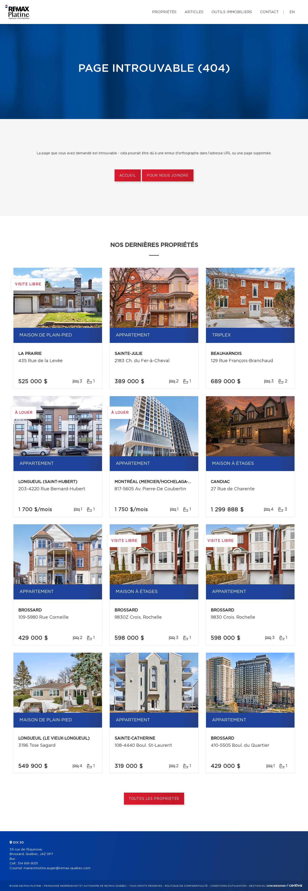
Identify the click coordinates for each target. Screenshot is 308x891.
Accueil (127, 175)
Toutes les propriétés (154, 799)
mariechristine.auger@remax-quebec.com (57, 868)
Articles (194, 12)
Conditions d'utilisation (228, 886)
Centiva (294, 885)
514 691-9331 (28, 863)
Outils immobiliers (232, 12)
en (292, 12)
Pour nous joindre (168, 175)
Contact (269, 12)
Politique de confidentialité (186, 886)
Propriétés (164, 12)
